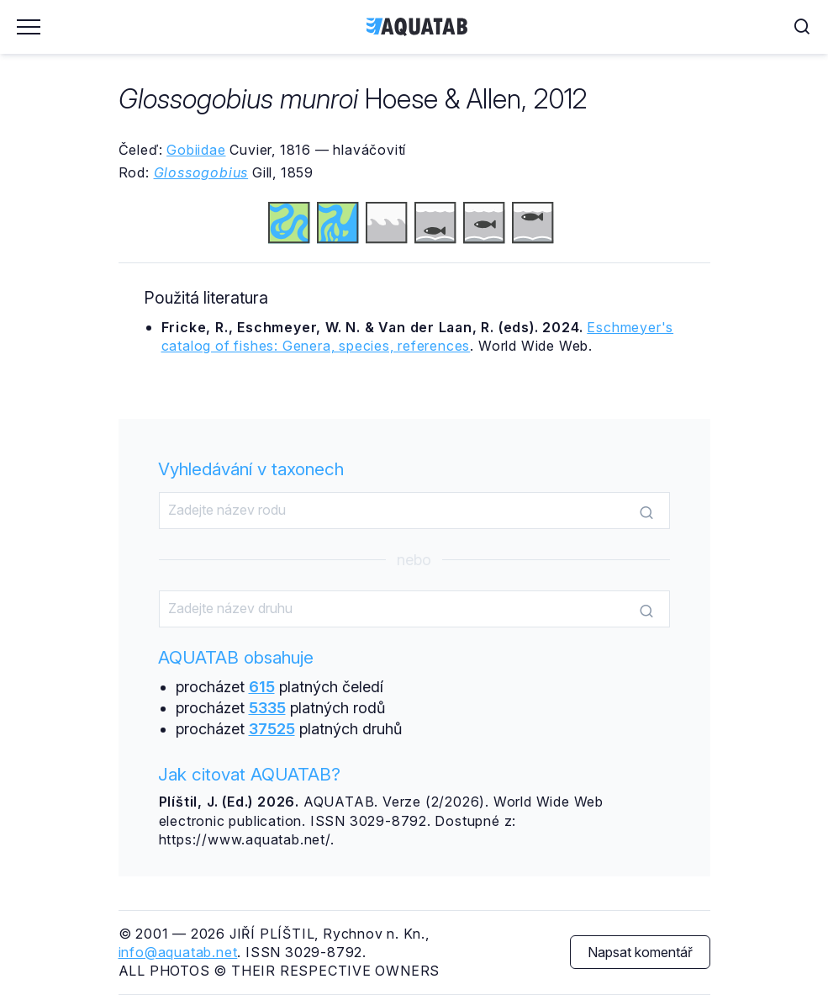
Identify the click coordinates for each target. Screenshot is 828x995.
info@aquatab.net (178, 952)
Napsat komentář (640, 952)
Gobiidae (195, 149)
